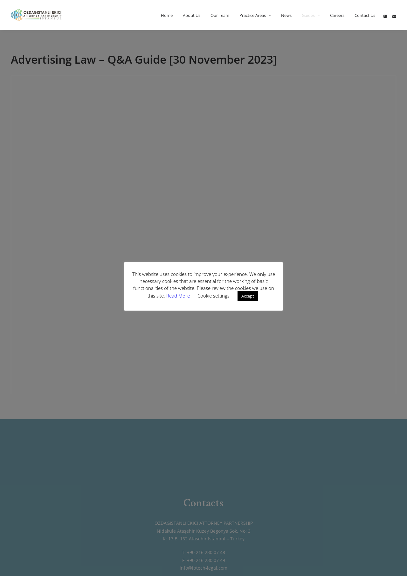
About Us (191, 15)
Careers (337, 15)
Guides (311, 15)
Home (167, 15)
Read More (178, 295)
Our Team (219, 15)
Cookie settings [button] (213, 295)
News (286, 15)
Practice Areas (255, 15)
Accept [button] (247, 296)
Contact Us (365, 15)
